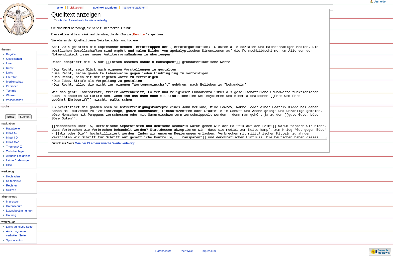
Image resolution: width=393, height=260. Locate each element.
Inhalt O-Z (12, 142)
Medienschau (14, 81)
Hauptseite (13, 128)
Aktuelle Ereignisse (18, 155)
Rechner (11, 185)
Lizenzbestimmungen (19, 210)
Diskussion (76, 7)
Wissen (11, 95)
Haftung (11, 215)
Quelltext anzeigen (105, 7)
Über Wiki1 (186, 250)
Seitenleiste (13, 180)
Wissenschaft (14, 99)
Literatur (11, 77)
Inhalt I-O (12, 137)
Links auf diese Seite (19, 226)
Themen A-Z (14, 146)
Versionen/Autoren (134, 7)
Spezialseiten (14, 240)
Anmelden (380, 1)
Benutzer (139, 34)
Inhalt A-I (11, 133)
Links (9, 72)
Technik (11, 90)
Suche (5, 106)
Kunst (9, 68)
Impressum (13, 201)
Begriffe (11, 54)
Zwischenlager (15, 151)
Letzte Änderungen (18, 160)
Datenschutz (14, 206)
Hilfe (9, 164)
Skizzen (11, 189)
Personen (12, 86)
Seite (60, 7)
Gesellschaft (14, 58)
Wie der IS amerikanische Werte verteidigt (83, 20)
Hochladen (13, 176)
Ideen (9, 63)
